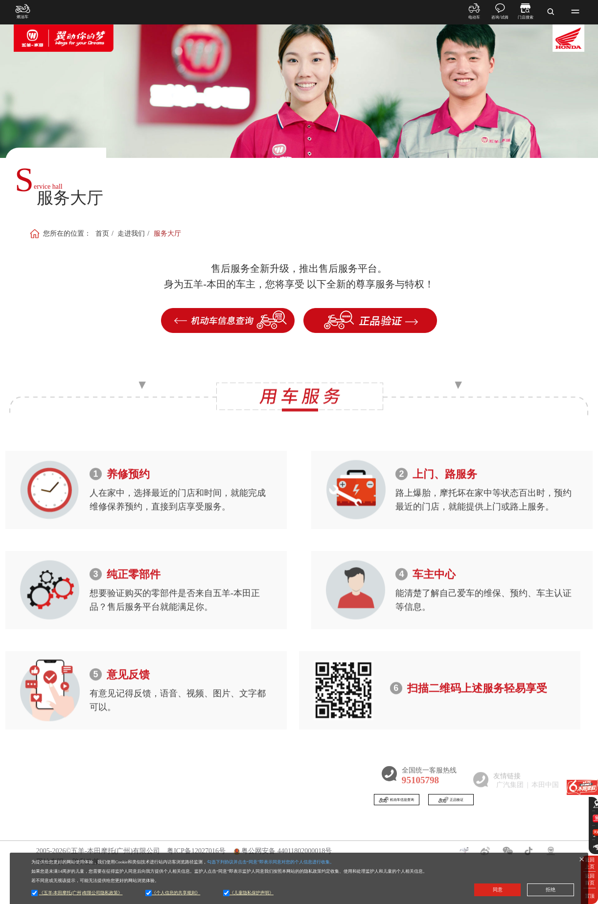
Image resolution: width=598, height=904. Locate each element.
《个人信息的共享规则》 (176, 892)
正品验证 (499, 802)
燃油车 (89, 843)
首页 (102, 230)
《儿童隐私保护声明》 (252, 892)
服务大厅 (167, 230)
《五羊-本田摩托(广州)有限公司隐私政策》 (81, 892)
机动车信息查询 (415, 802)
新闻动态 (204, 843)
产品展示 (97, 827)
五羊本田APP (328, 827)
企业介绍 (148, 843)
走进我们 (131, 230)
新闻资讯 (209, 827)
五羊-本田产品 (265, 843)
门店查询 (264, 827)
